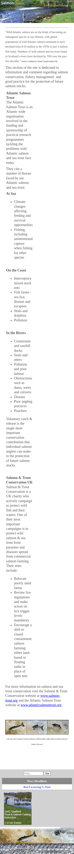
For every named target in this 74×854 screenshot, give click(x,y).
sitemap (10, 848)
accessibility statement (56, 848)
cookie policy (22, 848)
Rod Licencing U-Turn (37, 787)
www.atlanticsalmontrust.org (41, 705)
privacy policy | (38, 848)
